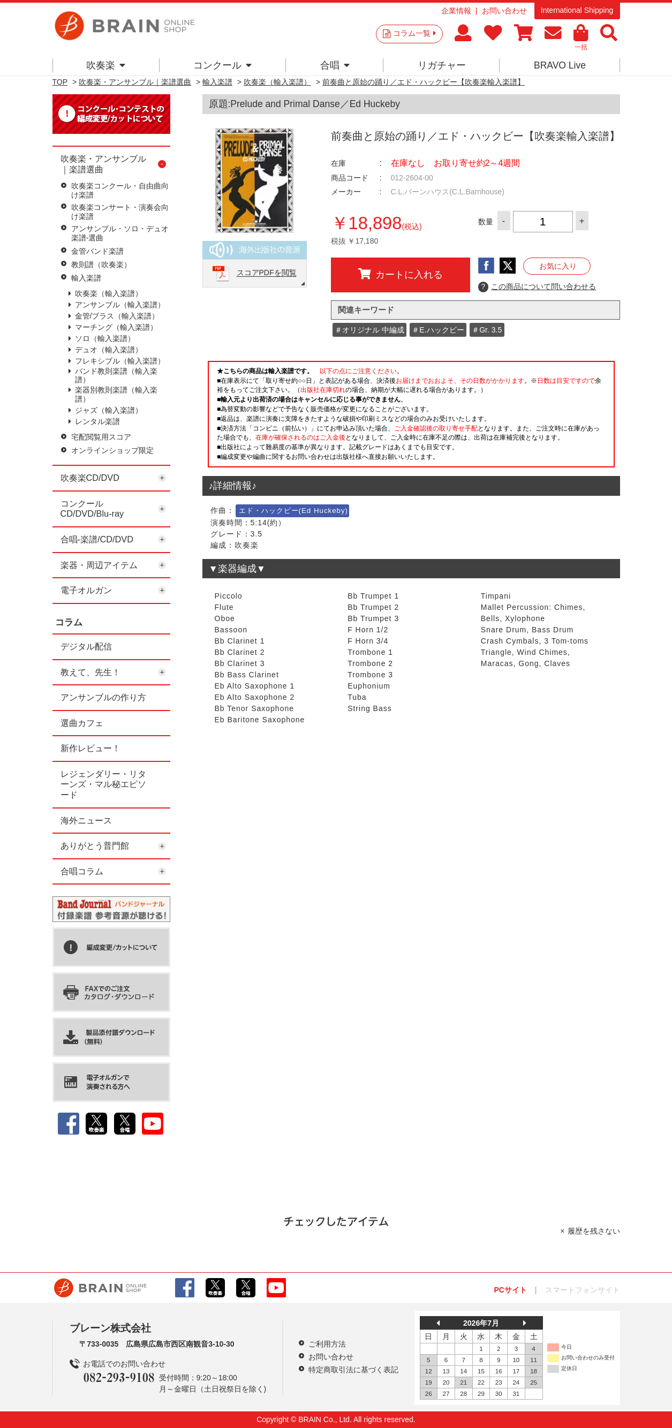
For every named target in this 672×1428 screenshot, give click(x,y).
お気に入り (558, 266)
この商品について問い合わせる (537, 287)
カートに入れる (400, 274)
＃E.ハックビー (438, 330)
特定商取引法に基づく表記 (353, 1369)
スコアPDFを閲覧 (267, 273)
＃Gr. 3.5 (487, 330)
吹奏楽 (105, 65)
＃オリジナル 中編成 (369, 330)
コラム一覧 (414, 33)
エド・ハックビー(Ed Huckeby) (294, 511)
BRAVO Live (560, 65)
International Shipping (577, 10)
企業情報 (456, 10)
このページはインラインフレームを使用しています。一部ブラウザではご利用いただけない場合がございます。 (411, 417)
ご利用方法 (327, 1344)
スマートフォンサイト (582, 1290)
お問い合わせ (504, 10)
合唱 (335, 65)
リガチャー (442, 65)
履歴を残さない (594, 1231)
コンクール (222, 65)
